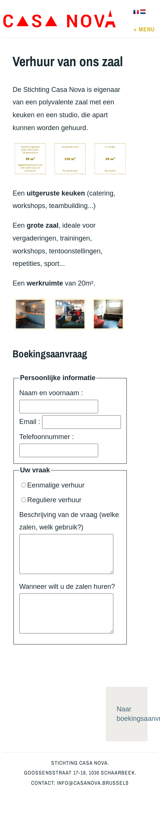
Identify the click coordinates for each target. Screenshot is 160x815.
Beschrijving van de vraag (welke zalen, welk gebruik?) (69, 542)
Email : (70, 422)
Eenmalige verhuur (53, 485)
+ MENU (144, 29)
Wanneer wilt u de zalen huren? (67, 608)
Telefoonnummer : (58, 445)
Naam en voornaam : (58, 401)
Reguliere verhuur (51, 500)
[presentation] (70, 659)
